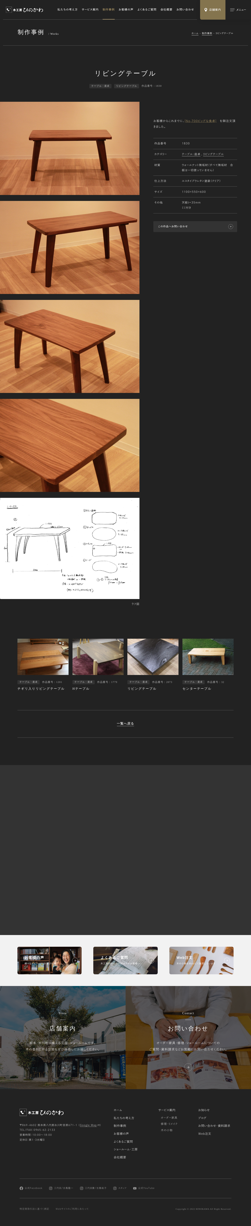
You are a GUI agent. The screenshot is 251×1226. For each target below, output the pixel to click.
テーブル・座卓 (191, 154)
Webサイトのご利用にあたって (72, 1209)
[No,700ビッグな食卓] (201, 121)
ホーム (195, 33)
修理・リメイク (169, 1123)
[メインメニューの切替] (238, 10)
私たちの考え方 (67, 9)
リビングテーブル (213, 154)
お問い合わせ (185, 9)
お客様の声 (126, 9)
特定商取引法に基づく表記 (34, 1209)
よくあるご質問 (147, 9)
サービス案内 (90, 9)
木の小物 (167, 1130)
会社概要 (166, 9)
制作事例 (109, 9)
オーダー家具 (169, 1117)
